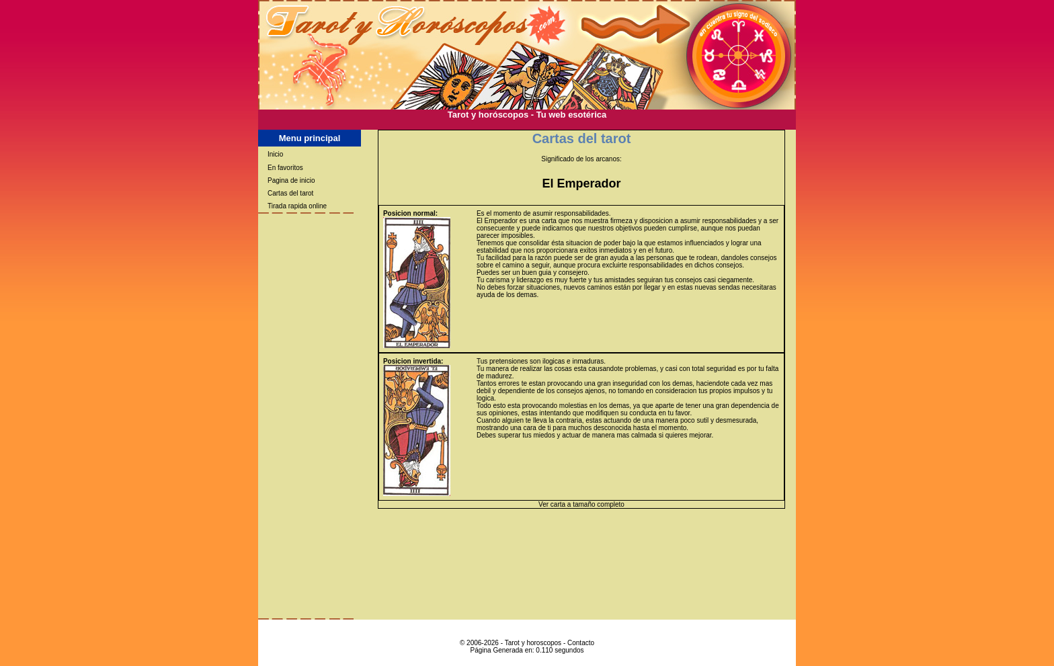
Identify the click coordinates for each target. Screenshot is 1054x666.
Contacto (580, 643)
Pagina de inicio (291, 180)
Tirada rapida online (297, 206)
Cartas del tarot (290, 193)
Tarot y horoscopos (533, 643)
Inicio (275, 154)
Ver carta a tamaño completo (581, 504)
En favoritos (285, 167)
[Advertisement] (527, 125)
